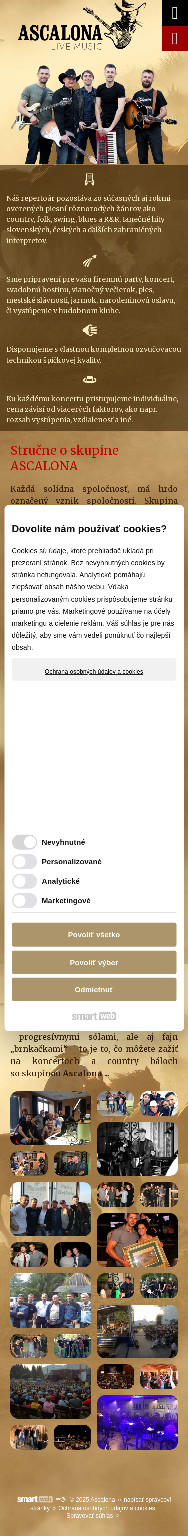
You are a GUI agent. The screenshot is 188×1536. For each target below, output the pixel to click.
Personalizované (72, 861)
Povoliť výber (94, 962)
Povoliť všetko (94, 934)
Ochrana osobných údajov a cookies (94, 671)
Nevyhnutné (63, 842)
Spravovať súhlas (89, 1515)
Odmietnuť (94, 989)
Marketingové (66, 900)
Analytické (61, 881)
